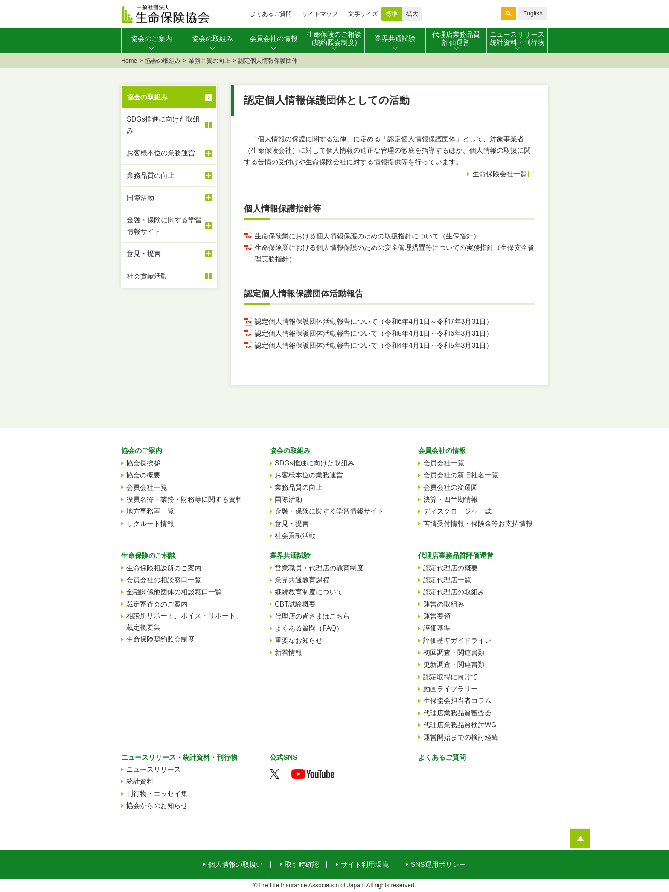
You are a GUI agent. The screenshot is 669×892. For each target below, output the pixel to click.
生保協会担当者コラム (457, 700)
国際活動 (169, 197)
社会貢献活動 (169, 276)
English (533, 13)
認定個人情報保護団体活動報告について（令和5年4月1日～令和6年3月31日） (374, 333)
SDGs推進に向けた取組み (169, 125)
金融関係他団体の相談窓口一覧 (174, 592)
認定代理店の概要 (450, 568)
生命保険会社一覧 (499, 173)
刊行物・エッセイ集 (157, 793)
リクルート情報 (150, 523)
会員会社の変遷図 (450, 487)
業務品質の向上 (209, 60)
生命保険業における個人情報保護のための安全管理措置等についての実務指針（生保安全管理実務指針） (395, 253)
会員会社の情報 (442, 450)
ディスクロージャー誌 (457, 511)
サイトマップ (320, 13)
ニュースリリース (153, 769)
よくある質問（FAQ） (309, 628)
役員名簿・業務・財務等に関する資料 (184, 499)
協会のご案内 (141, 450)
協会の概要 (143, 475)
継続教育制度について (309, 592)
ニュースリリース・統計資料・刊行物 (179, 757)
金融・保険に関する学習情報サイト (169, 225)
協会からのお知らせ (157, 805)
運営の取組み (443, 604)
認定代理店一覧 (447, 580)
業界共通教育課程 (302, 580)
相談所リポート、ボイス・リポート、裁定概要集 (184, 621)
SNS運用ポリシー (438, 864)
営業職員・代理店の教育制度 (319, 568)
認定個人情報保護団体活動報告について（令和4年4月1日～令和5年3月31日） (374, 345)
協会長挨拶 (143, 463)
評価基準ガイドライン (457, 640)
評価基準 (437, 628)
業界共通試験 (290, 555)
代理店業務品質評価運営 (455, 555)
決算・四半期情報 (450, 499)
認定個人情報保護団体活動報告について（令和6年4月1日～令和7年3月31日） (374, 321)
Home (129, 60)
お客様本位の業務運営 (169, 153)
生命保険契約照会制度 (160, 639)
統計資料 (140, 781)
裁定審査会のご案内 (157, 604)
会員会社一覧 (146, 487)
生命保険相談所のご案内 (163, 568)
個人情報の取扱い (235, 864)
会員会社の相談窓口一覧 (163, 580)
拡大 (412, 13)
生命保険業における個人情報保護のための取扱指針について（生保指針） (367, 236)
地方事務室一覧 (150, 511)
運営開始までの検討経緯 (460, 737)
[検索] (463, 14)
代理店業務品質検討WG (460, 725)
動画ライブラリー (450, 688)
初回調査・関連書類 (454, 652)
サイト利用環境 (365, 864)
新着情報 (288, 652)
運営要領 (437, 616)
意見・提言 (169, 254)
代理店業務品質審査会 (457, 713)
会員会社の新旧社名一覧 (460, 475)
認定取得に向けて (450, 676)
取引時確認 (302, 864)
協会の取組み (163, 60)
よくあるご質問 (271, 13)
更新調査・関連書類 (454, 664)
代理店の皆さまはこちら (312, 616)
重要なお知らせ (299, 640)
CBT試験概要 (295, 604)
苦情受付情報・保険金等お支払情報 (477, 523)
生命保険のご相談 (148, 555)
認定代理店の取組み (454, 592)
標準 (392, 13)
